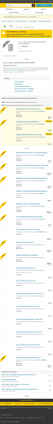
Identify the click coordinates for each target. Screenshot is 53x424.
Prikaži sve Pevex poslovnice (22, 86)
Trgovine (43, 9)
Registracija (49, 1)
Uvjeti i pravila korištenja (22, 407)
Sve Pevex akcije (19, 81)
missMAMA (22, 417)
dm (38, 270)
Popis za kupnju (39, 12)
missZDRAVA (29, 417)
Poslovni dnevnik (8, 417)
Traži (33, 5)
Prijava (44, 1)
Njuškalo (3, 21)
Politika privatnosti (42, 407)
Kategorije (26, 9)
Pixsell (42, 417)
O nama (9, 407)
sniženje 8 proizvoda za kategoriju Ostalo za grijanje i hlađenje (22, 69)
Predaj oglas (49, 408)
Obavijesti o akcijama (14, 12)
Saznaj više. (34, 102)
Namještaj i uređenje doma (21, 21)
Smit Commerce (41, 111)
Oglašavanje (14, 407)
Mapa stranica (4, 408)
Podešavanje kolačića (32, 407)
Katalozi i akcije (10, 21)
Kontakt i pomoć (4, 407)
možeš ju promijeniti (32, 16)
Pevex (37, 69)
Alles (38, 244)
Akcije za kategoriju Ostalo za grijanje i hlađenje (36, 36)
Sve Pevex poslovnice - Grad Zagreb (24, 88)
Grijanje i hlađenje (33, 21)
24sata (2, 417)
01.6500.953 (8, 403)
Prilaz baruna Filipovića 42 (9, 70)
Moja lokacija (9, 9)
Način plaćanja (49, 407)
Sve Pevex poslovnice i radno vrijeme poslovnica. (13, 72)
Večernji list (16, 417)
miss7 (34, 417)
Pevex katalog (18, 84)
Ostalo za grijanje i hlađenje (44, 21)
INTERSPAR (40, 232)
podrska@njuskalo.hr (47, 403)
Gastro (38, 417)
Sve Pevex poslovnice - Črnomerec (24, 91)
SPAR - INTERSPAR (41, 360)
